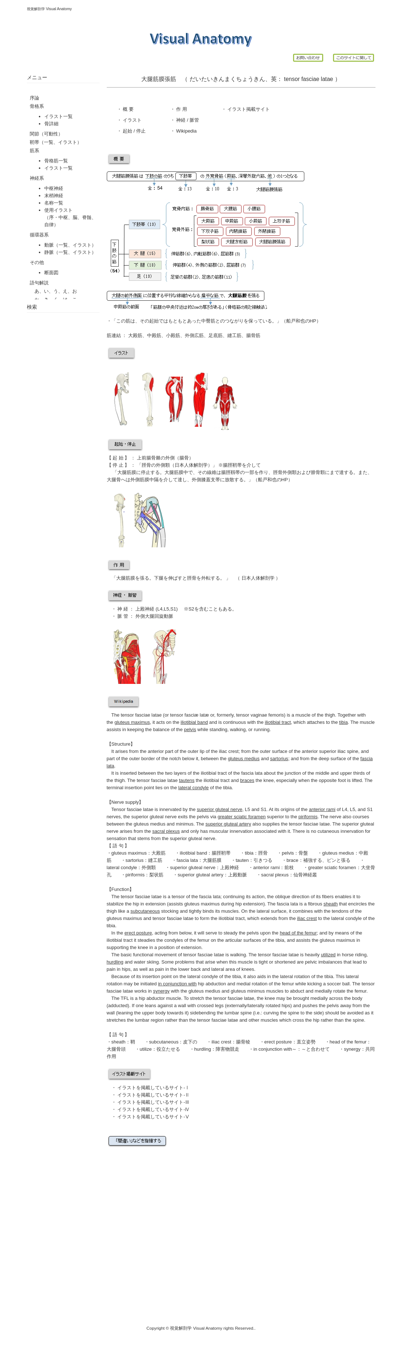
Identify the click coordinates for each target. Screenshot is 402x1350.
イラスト (132, 120)
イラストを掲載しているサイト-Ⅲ (153, 1102)
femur (204, 940)
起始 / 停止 (134, 131)
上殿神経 (144, 609)
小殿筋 (173, 335)
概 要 (128, 109)
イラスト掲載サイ (245, 109)
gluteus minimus (248, 991)
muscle (302, 715)
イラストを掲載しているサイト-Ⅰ (153, 1087)
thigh (330, 715)
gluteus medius (338, 853)
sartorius (135, 860)
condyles (173, 940)
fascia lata (187, 860)
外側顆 (163, 465)
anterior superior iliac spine (330, 751)
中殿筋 (154, 335)
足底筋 (215, 335)
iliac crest (229, 751)
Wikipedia (186, 131)
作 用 (181, 109)
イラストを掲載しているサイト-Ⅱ (153, 1095)
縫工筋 (234, 335)
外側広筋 (194, 335)
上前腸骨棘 (149, 458)
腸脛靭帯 (232, 465)
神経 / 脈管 (187, 120)
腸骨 (184, 458)
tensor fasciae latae (308, 79)
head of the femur (348, 1042)
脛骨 (146, 465)
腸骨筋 (253, 335)
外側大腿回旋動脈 (154, 616)
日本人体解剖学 (258, 578)
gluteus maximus (129, 853)
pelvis (288, 853)
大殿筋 (134, 335)
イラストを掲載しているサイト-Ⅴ (153, 1116)
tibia (249, 853)
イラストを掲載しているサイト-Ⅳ (153, 1109)
